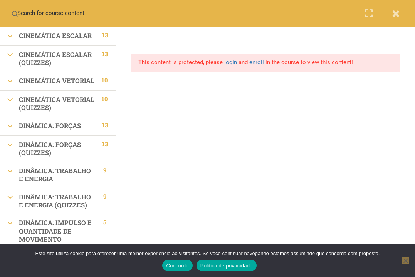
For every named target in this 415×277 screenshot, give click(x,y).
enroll (256, 62)
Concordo (177, 266)
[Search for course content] (14, 13)
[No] (405, 260)
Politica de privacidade (226, 266)
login (230, 62)
